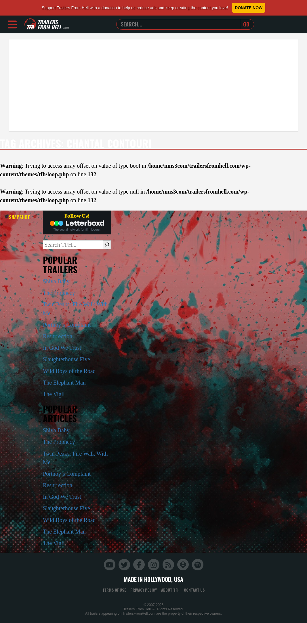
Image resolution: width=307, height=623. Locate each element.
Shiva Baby (56, 281)
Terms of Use (114, 590)
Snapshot (19, 217)
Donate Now (248, 7)
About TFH (170, 590)
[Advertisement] (153, 85)
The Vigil (54, 394)
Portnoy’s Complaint (67, 325)
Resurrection (57, 336)
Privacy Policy (143, 590)
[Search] (107, 244)
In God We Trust (62, 348)
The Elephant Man (64, 382)
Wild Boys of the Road (69, 371)
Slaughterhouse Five (66, 359)
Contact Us (194, 590)
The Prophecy (59, 293)
